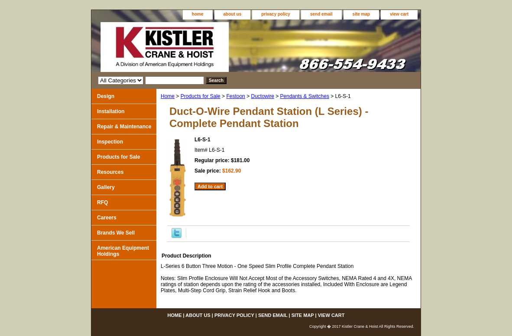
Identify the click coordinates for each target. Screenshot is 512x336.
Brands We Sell (116, 233)
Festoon (235, 96)
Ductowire (262, 96)
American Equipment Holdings (123, 251)
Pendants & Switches (304, 96)
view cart (399, 14)
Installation (110, 111)
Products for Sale (200, 96)
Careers (107, 218)
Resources (110, 172)
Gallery (106, 187)
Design (105, 96)
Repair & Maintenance (124, 127)
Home (168, 96)
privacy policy (275, 14)
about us (233, 14)
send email (321, 14)
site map (361, 14)
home (198, 14)
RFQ (102, 202)
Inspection (110, 142)
